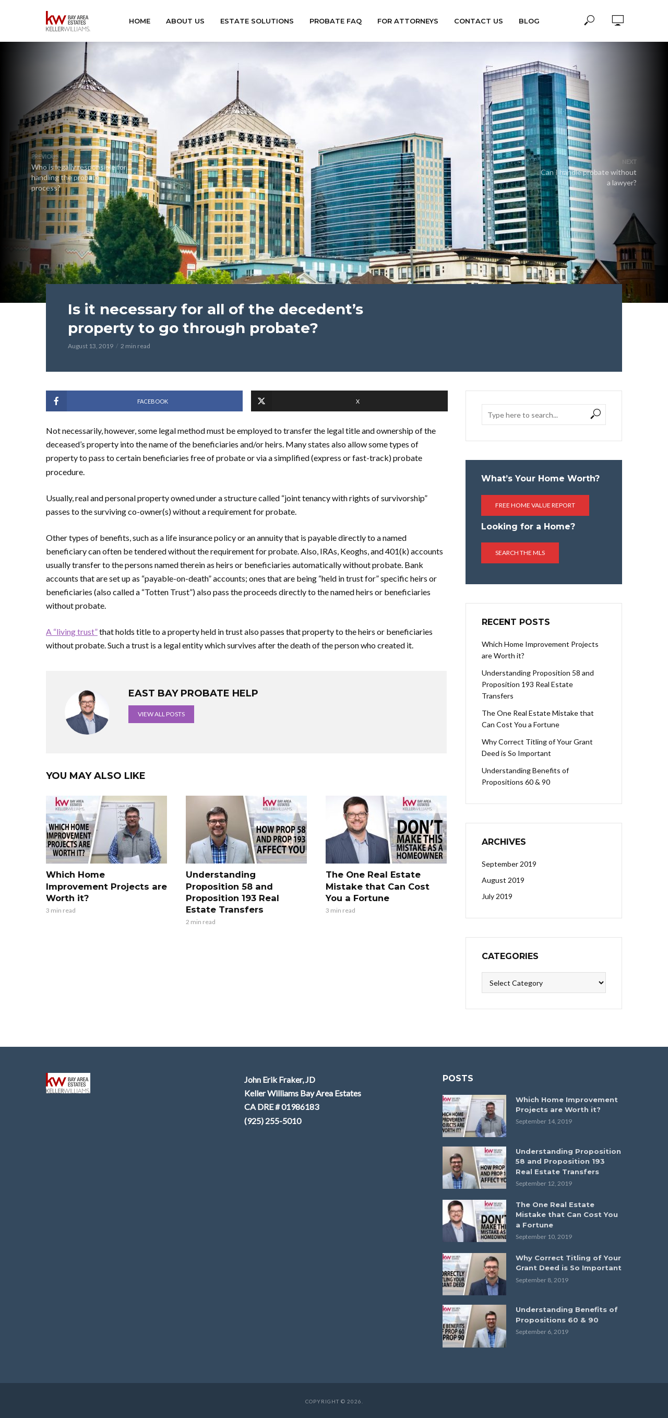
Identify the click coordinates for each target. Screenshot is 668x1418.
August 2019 (503, 880)
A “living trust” (72, 631)
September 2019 (509, 863)
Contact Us (478, 21)
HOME (139, 21)
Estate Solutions (257, 21)
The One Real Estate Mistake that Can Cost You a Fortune (385, 885)
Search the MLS (520, 553)
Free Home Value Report (535, 505)
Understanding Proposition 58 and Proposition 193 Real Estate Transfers (231, 891)
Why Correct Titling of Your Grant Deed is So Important (537, 747)
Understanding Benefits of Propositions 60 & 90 (525, 776)
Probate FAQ (335, 21)
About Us (185, 21)
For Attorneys (407, 21)
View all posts (161, 714)
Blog (529, 21)
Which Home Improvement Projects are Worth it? (105, 885)
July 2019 (497, 896)
